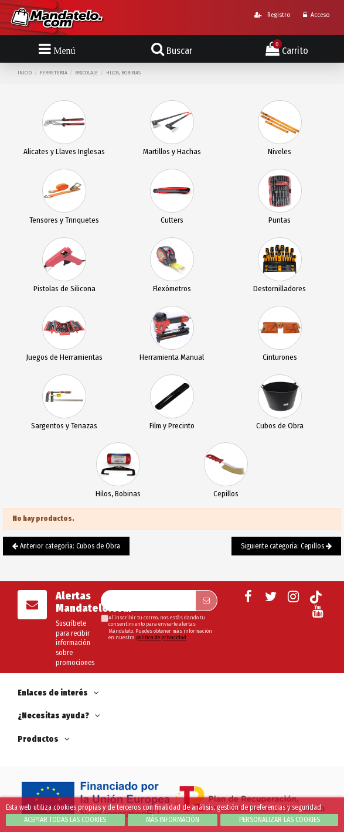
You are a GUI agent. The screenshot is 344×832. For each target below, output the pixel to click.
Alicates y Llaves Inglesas (64, 151)
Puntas (279, 220)
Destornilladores (279, 288)
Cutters (172, 220)
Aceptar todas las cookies (65, 820)
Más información (172, 820)
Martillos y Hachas (172, 151)
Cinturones (280, 357)
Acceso (316, 15)
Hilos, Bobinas (118, 493)
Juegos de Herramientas (64, 357)
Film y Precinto (172, 425)
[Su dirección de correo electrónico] (148, 600)
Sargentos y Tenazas (64, 425)
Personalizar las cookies (279, 820)
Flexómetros (172, 288)
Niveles (279, 151)
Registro (272, 15)
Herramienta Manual (171, 357)
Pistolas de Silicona (64, 288)
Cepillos (226, 493)
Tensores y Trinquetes (64, 220)
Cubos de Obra (280, 425)
